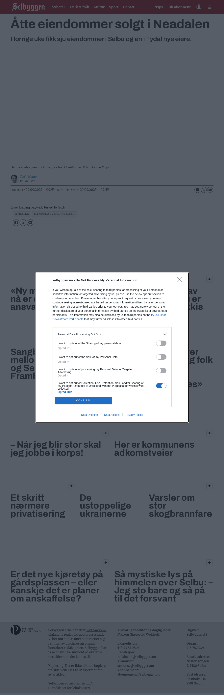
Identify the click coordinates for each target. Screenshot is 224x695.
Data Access (111, 414)
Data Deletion (89, 414)
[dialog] (112, 347)
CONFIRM (83, 400)
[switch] (161, 343)
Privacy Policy (134, 414)
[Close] (181, 280)
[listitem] (112, 334)
